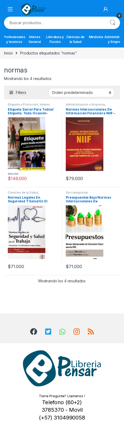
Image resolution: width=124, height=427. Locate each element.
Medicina (96, 37)
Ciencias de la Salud (75, 39)
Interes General (34, 39)
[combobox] (54, 23)
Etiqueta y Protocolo (23, 104)
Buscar (112, 23)
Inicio (8, 53)
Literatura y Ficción (55, 39)
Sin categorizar (77, 192)
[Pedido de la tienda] (81, 92)
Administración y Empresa (85, 104)
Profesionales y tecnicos (14, 39)
